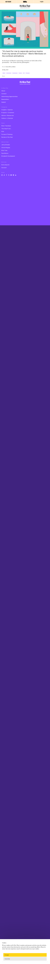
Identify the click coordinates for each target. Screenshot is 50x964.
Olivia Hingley (5, 144)
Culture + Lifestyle (7, 115)
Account (4, 164)
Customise (7, 958)
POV (2, 128)
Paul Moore (4, 150)
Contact (3, 90)
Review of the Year (7, 134)
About (3, 87)
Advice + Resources (7, 112)
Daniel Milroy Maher (11, 66)
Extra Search (5, 161)
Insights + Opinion (7, 106)
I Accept (7, 954)
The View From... (6, 125)
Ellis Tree (4, 147)
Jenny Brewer (5, 141)
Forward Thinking (6, 131)
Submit (3, 99)
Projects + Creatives (7, 109)
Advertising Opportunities (9, 93)
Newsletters (5, 96)
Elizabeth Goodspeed (8, 153)
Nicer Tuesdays (6, 122)
